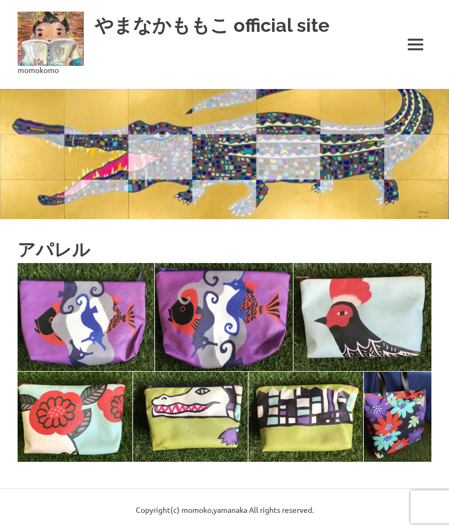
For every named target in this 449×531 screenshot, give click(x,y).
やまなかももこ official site (226, 24)
